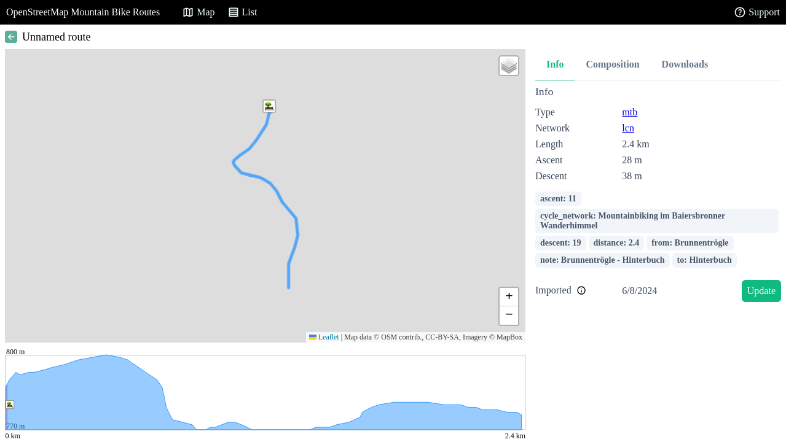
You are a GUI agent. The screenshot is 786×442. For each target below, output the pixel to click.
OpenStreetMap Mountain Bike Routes (83, 12)
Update (761, 290)
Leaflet (324, 337)
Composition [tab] (612, 64)
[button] (269, 106)
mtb (629, 112)
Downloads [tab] (685, 64)
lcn (628, 128)
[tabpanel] (658, 196)
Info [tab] (555, 64)
